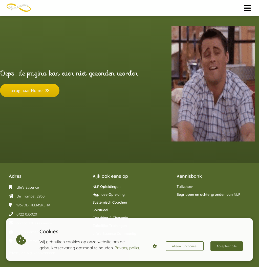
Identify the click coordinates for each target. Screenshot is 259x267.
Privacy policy (127, 247)
